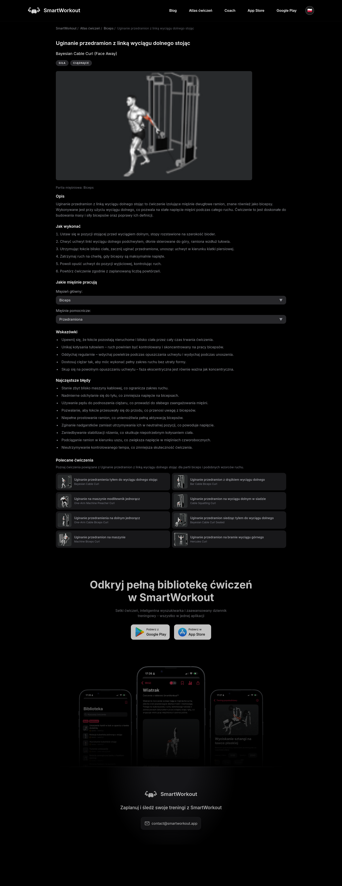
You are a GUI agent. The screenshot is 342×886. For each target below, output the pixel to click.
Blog (173, 10)
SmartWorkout (66, 28)
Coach (229, 10)
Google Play (287, 10)
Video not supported (154, 125)
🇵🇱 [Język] (309, 10)
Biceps (109, 28)
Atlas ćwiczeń (200, 10)
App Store (256, 10)
